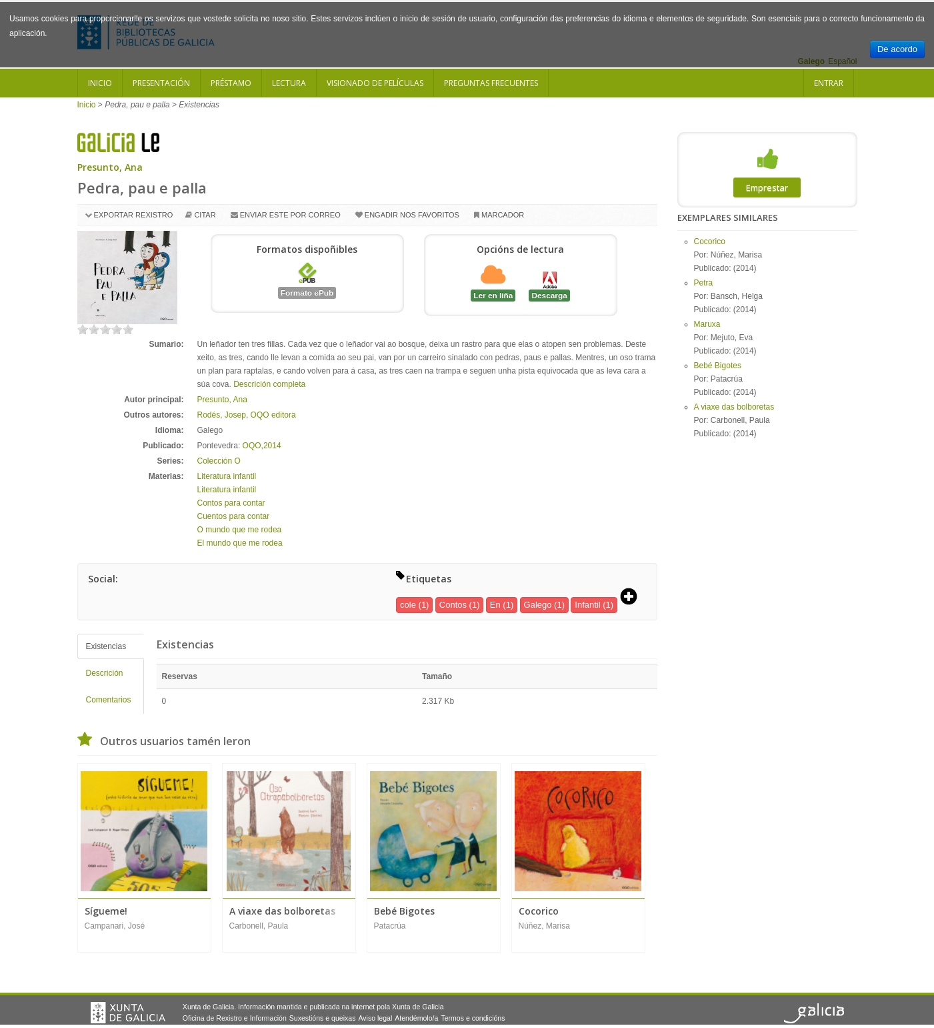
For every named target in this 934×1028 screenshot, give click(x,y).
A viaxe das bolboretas (734, 407)
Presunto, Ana (110, 167)
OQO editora (273, 415)
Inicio (100, 83)
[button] (633, 598)
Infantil (587, 605)
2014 (272, 445)
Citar (204, 215)
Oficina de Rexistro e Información (235, 1018)
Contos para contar (231, 503)
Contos (453, 605)
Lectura (289, 83)
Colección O (219, 461)
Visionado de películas (375, 83)
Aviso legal (375, 1018)
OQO (252, 445)
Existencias (106, 646)
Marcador (502, 215)
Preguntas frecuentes (491, 83)
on (82, 329)
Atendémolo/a (416, 1018)
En (495, 605)
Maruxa (707, 324)
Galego (538, 605)
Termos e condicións (473, 1018)
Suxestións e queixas (322, 1018)
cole (408, 605)
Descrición (104, 673)
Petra (703, 283)
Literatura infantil (227, 476)
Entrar (828, 83)
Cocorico (709, 241)
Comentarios (108, 699)
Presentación (161, 83)
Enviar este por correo (290, 215)
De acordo (897, 49)
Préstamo (231, 83)
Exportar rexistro (133, 215)
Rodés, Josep (221, 415)
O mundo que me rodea (239, 529)
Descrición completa (269, 384)
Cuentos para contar (233, 516)
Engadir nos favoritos (412, 215)
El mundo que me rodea (240, 543)
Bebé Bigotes (717, 365)
